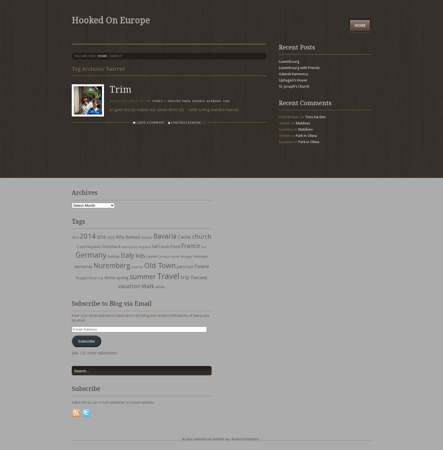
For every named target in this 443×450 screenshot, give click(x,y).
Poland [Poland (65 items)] (201, 266)
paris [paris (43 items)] (181, 266)
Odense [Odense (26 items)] (137, 267)
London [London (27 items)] (164, 257)
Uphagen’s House (293, 80)
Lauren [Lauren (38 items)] (151, 256)
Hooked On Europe (111, 20)
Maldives (303, 123)
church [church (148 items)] (201, 236)
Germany (214, 101)
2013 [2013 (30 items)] (75, 238)
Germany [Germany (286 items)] (91, 255)
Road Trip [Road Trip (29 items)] (96, 278)
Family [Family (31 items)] (164, 247)
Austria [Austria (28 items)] (147, 238)
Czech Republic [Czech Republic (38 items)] (89, 247)
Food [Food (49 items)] (175, 246)
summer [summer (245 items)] (143, 276)
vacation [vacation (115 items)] (129, 286)
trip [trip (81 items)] (185, 277)
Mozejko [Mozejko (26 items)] (186, 257)
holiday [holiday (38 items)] (114, 256)
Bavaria (198, 101)
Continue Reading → (188, 122)
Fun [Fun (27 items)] (204, 247)
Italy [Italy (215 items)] (127, 255)
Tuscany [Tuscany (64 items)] (198, 277)
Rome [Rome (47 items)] (110, 277)
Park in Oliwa (306, 136)
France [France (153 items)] (190, 245)
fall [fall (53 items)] (155, 246)
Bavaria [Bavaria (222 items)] (165, 236)
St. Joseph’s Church (294, 86)
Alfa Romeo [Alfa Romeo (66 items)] (128, 237)
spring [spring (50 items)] (122, 277)
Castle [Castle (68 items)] (184, 237)
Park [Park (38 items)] (189, 267)
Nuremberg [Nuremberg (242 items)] (112, 265)
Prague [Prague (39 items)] (82, 278)
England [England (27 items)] (145, 247)
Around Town (179, 101)
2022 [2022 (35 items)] (111, 237)
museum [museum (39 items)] (201, 256)
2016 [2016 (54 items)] (101, 237)
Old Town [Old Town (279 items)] (160, 265)
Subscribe (86, 341)
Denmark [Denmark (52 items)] (111, 246)
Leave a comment (150, 122)
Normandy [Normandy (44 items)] (83, 266)
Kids (226, 101)
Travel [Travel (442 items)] (168, 276)
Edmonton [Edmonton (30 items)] (130, 247)
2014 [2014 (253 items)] (87, 236)
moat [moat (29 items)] (175, 257)
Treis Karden (315, 117)
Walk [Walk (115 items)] (148, 286)
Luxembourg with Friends (299, 68)
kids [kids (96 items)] (140, 256)
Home (360, 25)
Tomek (157, 101)
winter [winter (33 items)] (160, 287)
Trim (120, 89)
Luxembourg (289, 61)
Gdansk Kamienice (293, 74)
